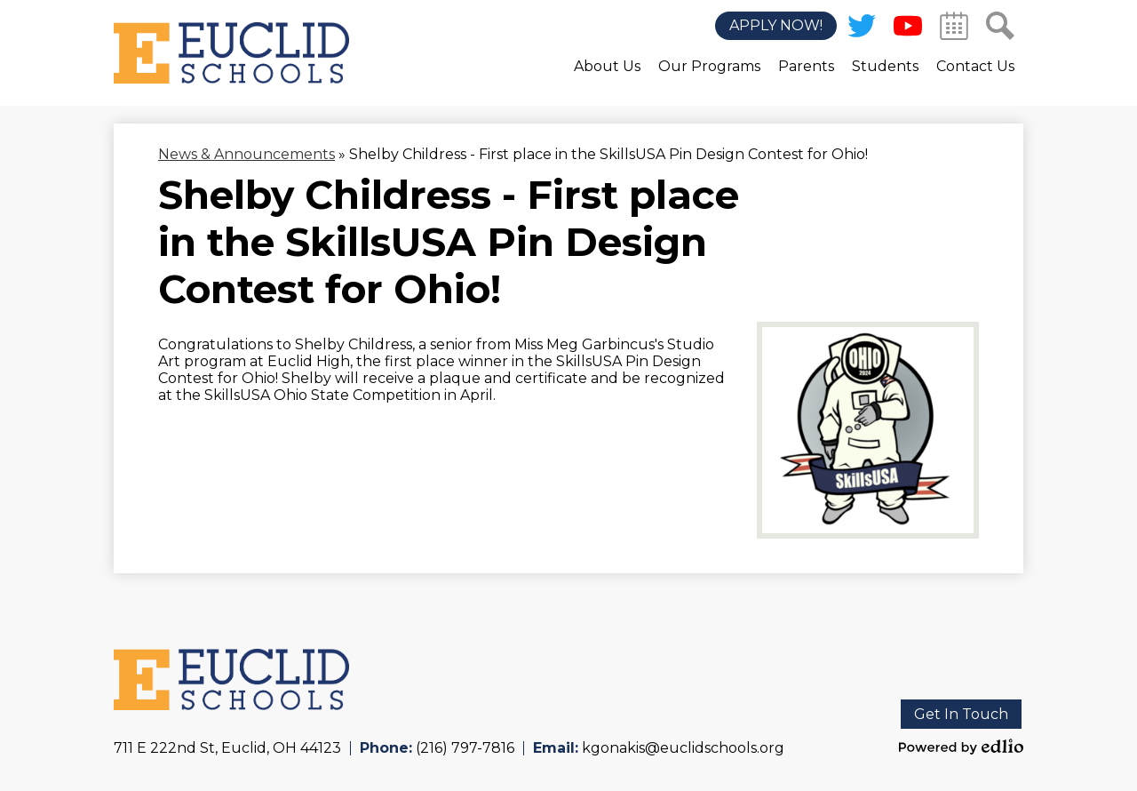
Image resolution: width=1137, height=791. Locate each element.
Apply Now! (776, 26)
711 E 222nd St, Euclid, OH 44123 (227, 747)
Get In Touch (961, 714)
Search (1000, 29)
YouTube (908, 29)
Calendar (954, 29)
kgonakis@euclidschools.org (683, 747)
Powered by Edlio (961, 746)
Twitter (861, 29)
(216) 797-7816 (465, 747)
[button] (607, 79)
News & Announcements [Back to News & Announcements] (246, 154)
